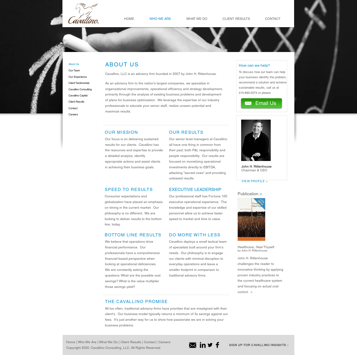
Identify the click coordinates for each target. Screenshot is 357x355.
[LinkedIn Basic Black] (203, 345)
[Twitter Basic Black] (210, 345)
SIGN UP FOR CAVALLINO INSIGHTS (259, 345)
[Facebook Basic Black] (217, 345)
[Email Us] (261, 103)
